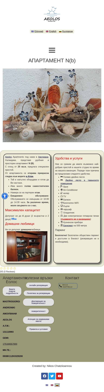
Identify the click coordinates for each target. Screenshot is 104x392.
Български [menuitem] (67, 31)
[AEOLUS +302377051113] (64, 285)
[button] (4, 196)
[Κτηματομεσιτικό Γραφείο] (38, 320)
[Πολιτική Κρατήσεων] (38, 293)
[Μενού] (52, 50)
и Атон (29, 176)
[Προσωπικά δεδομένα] (38, 302)
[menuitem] (37, 31)
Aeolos (8, 157)
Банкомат (68, 225)
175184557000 (10, 344)
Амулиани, (43, 157)
